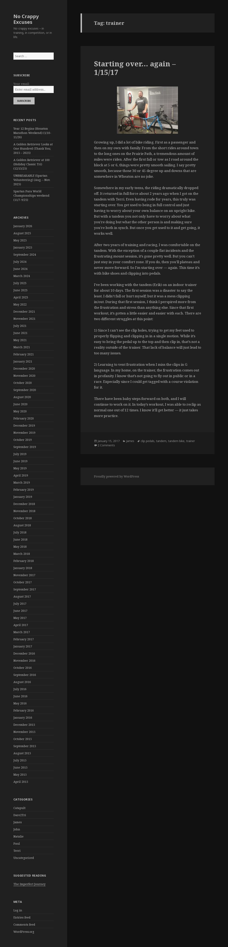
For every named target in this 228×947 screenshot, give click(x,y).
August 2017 (22, 596)
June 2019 (20, 461)
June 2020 (20, 404)
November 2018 (24, 511)
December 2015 (24, 725)
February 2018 (23, 561)
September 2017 (24, 589)
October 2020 (22, 383)
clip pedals (147, 441)
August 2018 (22, 525)
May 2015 (20, 774)
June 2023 (20, 290)
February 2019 (23, 490)
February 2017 (23, 639)
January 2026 (22, 226)
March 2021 (21, 347)
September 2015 (24, 746)
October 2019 (22, 440)
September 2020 (24, 390)
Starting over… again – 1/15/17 (135, 68)
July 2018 (19, 532)
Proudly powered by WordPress (116, 476)
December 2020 (24, 368)
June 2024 (20, 269)
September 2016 (24, 675)
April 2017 (20, 625)
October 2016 (22, 668)
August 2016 (22, 682)
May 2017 (20, 618)
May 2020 (20, 411)
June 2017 (20, 611)
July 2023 (19, 283)
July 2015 (19, 760)
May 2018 (20, 546)
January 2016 (22, 717)
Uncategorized (23, 858)
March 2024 (21, 276)
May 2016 (20, 703)
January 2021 (22, 361)
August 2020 (22, 397)
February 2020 (23, 418)
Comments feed (24, 924)
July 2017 (19, 603)
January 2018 (22, 568)
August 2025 (22, 233)
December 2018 (24, 504)
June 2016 (20, 696)
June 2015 (20, 767)
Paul (16, 843)
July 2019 (19, 454)
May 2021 (20, 340)
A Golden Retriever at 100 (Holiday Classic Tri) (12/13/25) (31, 164)
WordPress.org (23, 932)
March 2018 (21, 554)
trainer (190, 441)
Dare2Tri (19, 815)
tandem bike (176, 441)
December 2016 (24, 653)
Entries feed (22, 917)
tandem (161, 441)
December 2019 (24, 425)
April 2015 (20, 782)
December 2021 (24, 311)
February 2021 (23, 354)
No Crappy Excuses (26, 19)
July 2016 (19, 689)
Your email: (21, 84)
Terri (17, 851)
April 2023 (20, 297)
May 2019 (20, 468)
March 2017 (21, 632)
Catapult (19, 808)
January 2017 (22, 646)
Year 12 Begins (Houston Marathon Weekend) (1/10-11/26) (32, 133)
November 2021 (24, 319)
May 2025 (20, 240)
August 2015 (22, 753)
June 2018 (20, 539)
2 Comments (106, 445)
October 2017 (22, 582)
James (17, 822)
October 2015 (22, 739)
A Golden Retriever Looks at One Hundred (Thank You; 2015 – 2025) (33, 148)
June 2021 (20, 333)
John (16, 829)
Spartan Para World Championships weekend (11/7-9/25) (31, 195)
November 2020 (24, 376)
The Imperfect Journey (29, 884)
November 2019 (24, 433)
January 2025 (22, 247)
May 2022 (20, 304)
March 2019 (21, 482)
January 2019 (22, 497)
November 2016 (24, 660)
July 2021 (19, 326)
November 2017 (24, 575)
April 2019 (20, 475)
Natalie (18, 836)
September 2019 (24, 447)
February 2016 (23, 710)
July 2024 (19, 262)
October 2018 (22, 518)
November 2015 (24, 732)
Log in (17, 910)
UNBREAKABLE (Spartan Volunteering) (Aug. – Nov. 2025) (31, 180)
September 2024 (24, 254)
